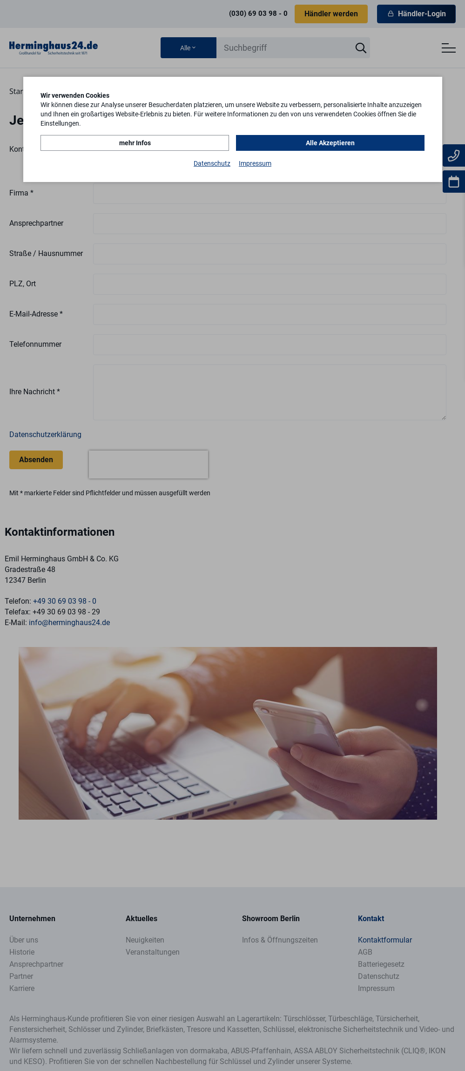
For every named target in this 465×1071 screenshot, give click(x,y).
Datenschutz (212, 163)
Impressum (255, 163)
